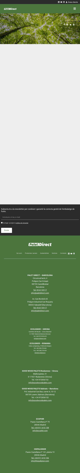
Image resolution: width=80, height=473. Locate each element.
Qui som (19, 253)
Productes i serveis (31, 253)
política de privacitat (22, 223)
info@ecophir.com (40, 431)
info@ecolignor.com (40, 338)
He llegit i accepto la (15, 223)
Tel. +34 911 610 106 (40, 458)
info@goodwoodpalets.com (40, 383)
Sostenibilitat (44, 253)
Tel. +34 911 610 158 (40, 428)
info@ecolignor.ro (40, 352)
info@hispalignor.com (40, 461)
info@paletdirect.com (40, 293)
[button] (67, 25)
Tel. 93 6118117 (40, 290)
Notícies (54, 253)
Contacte (63, 253)
